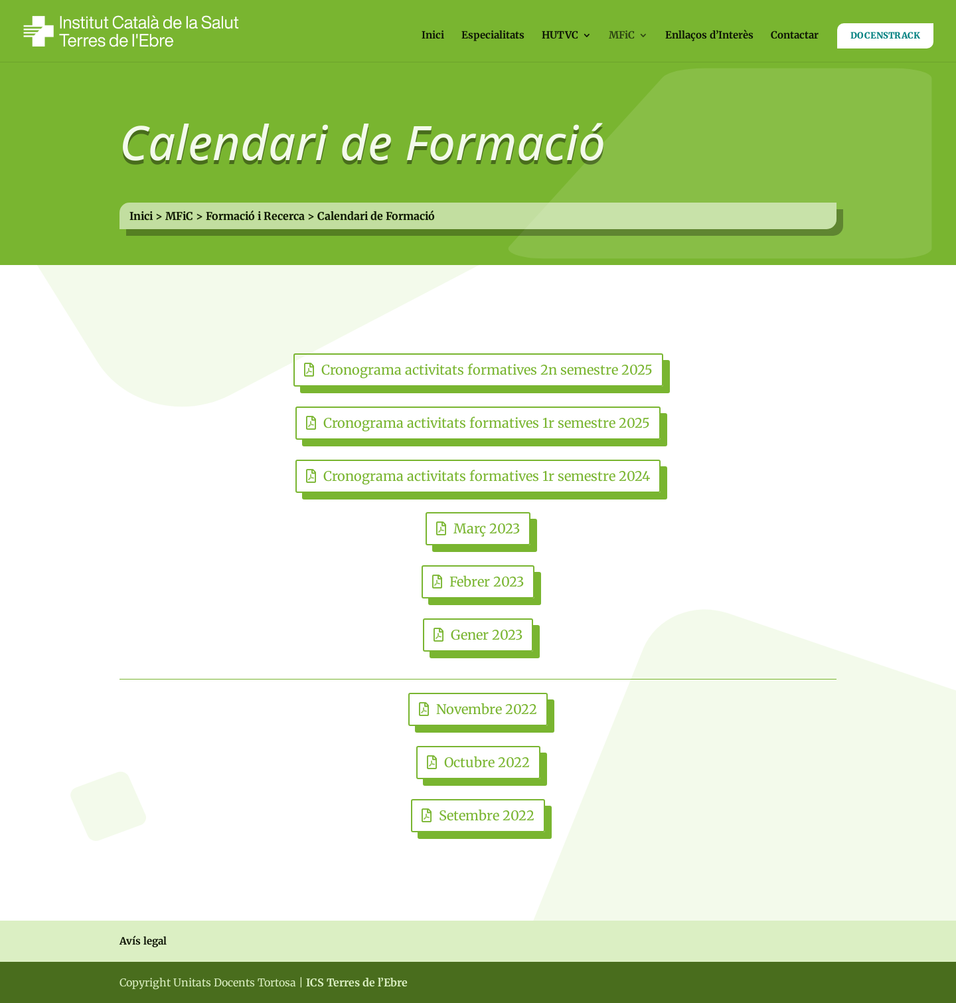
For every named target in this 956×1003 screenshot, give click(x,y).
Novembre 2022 (486, 709)
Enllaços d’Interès (709, 36)
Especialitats (492, 36)
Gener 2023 (486, 634)
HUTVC (560, 36)
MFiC (622, 36)
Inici (433, 36)
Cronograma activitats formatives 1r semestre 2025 (486, 422)
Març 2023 (486, 528)
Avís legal (143, 941)
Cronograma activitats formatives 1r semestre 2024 (486, 476)
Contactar (795, 36)
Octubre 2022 (487, 762)
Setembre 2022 (486, 815)
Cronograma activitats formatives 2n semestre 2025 (487, 369)
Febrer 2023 (486, 581)
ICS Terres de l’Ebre (357, 982)
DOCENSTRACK (885, 35)
